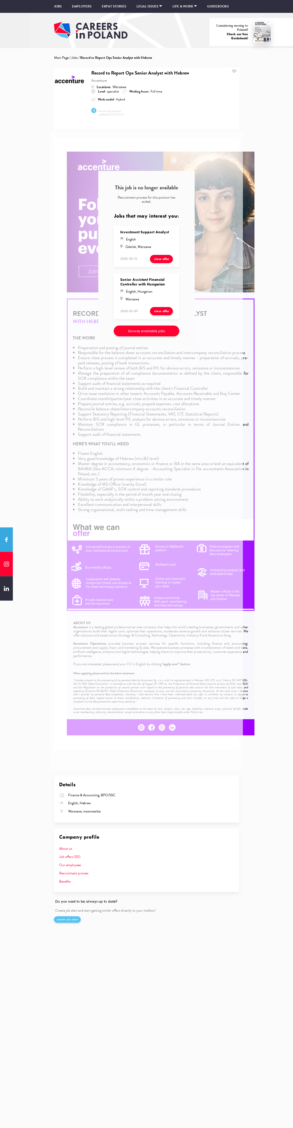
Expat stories (114, 6)
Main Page (61, 57)
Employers (81, 6)
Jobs (58, 6)
